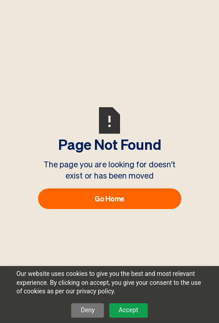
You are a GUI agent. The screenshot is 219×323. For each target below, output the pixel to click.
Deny (87, 310)
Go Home (109, 199)
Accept (128, 310)
